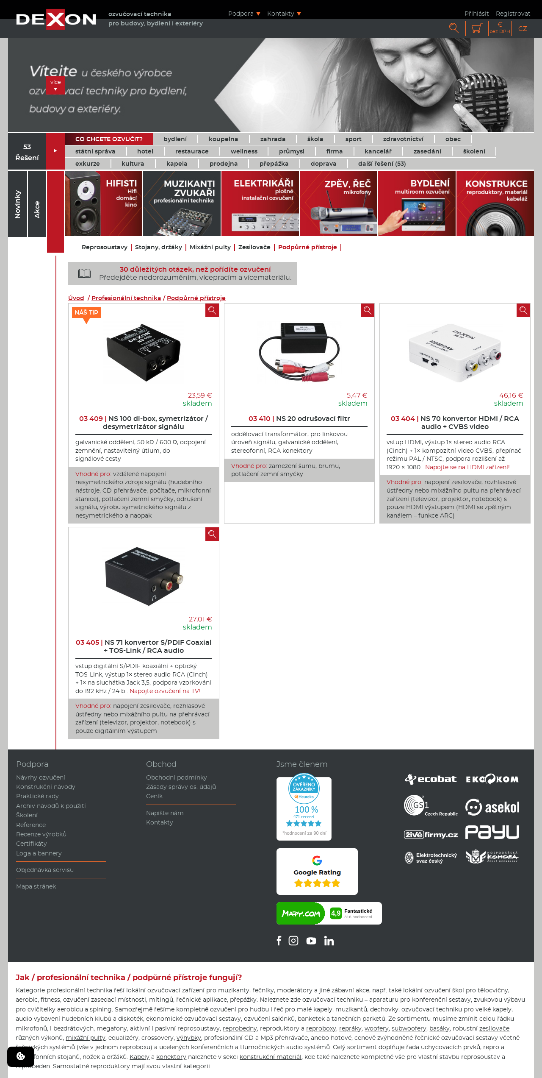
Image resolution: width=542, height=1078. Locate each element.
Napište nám (165, 813)
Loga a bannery (39, 853)
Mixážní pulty (210, 247)
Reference (31, 825)
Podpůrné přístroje (307, 247)
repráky (350, 1028)
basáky (439, 1028)
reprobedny (240, 1028)
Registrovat (513, 13)
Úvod (76, 298)
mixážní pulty (85, 1038)
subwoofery (409, 1028)
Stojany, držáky (158, 247)
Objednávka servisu (45, 870)
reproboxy (321, 1028)
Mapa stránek (36, 886)
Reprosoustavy (104, 247)
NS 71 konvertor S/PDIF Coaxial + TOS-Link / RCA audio (144, 646)
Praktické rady (37, 796)
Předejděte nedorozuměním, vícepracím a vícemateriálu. (181, 273)
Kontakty (280, 13)
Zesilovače (254, 247)
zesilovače (494, 1028)
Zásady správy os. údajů (181, 787)
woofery (377, 1028)
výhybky (189, 1038)
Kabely (139, 1057)
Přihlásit (477, 13)
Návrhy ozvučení (40, 777)
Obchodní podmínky (176, 777)
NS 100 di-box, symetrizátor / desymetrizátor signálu (143, 423)
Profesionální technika (126, 298)
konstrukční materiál (270, 1057)
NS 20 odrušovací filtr (299, 419)
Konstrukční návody (45, 787)
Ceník (154, 796)
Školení (27, 815)
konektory (171, 1057)
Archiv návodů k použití (51, 806)
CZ (522, 29)
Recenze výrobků (41, 834)
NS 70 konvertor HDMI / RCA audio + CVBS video (455, 423)
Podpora (241, 13)
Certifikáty (31, 843)
